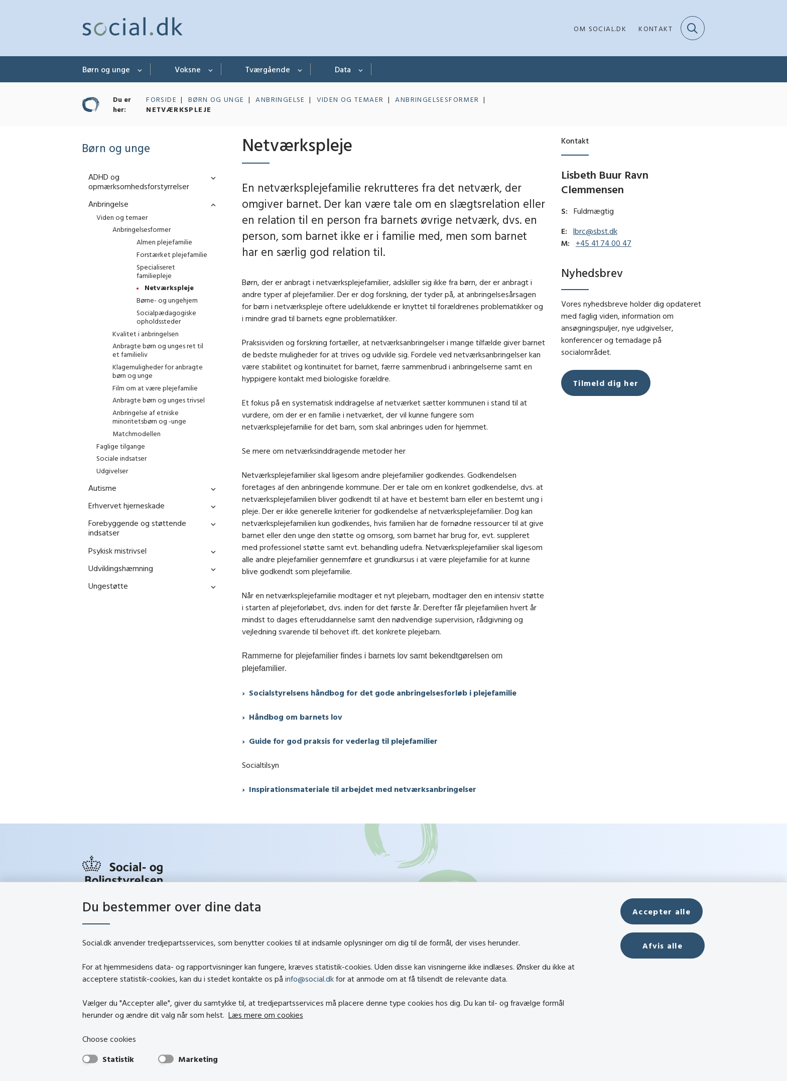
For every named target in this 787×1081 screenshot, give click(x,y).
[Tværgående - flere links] (300, 69)
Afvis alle (663, 945)
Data (343, 69)
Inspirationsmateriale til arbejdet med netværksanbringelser (362, 789)
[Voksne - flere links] (211, 69)
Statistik (118, 1059)
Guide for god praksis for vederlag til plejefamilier (343, 741)
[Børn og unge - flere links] (140, 69)
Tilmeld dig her (605, 383)
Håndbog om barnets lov (295, 717)
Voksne (188, 69)
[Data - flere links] (361, 69)
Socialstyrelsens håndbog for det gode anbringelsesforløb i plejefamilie (382, 693)
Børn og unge (106, 69)
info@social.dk (309, 979)
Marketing (198, 1059)
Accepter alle (663, 911)
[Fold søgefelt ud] (693, 28)
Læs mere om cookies (233, 1015)
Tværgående (267, 69)
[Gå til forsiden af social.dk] (132, 28)
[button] (211, 177)
